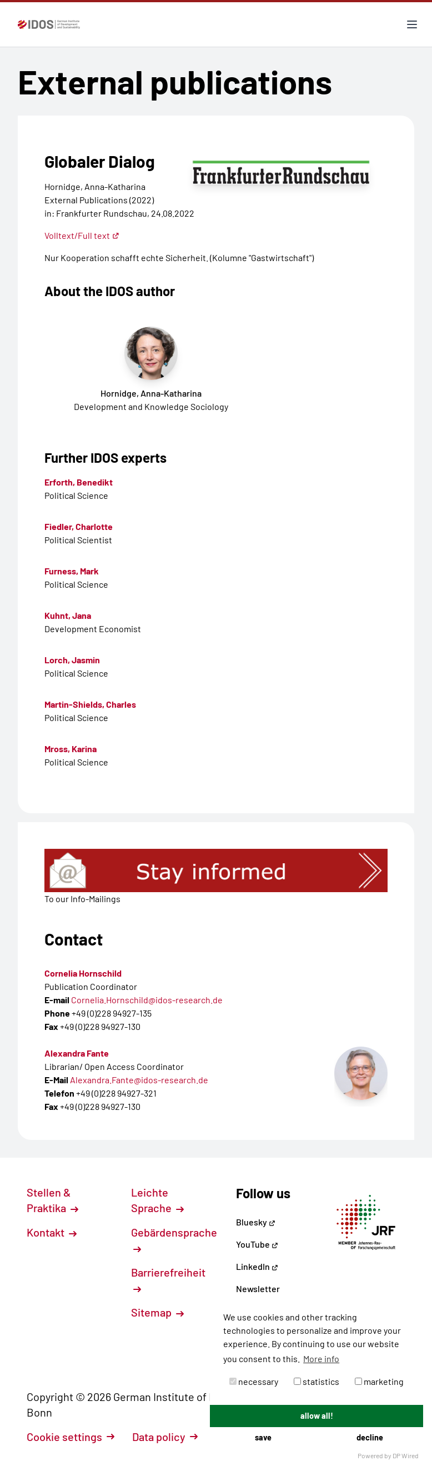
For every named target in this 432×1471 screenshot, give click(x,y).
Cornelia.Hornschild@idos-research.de (147, 999)
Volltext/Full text (81, 235)
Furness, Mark (71, 571)
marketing (379, 1381)
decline (369, 1437)
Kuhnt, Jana (67, 615)
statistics (316, 1381)
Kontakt (52, 1232)
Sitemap (157, 1312)
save (263, 1437)
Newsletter (258, 1288)
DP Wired (406, 1455)
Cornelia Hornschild (83, 973)
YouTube (257, 1244)
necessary (253, 1381)
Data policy (165, 1436)
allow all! (316, 1415)
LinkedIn (257, 1266)
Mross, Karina (70, 748)
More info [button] (321, 1358)
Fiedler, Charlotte (78, 526)
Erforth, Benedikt (78, 482)
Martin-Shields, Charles (90, 704)
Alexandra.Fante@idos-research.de (139, 1079)
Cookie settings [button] (70, 1436)
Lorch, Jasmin (72, 659)
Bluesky (255, 1222)
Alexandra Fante (76, 1053)
